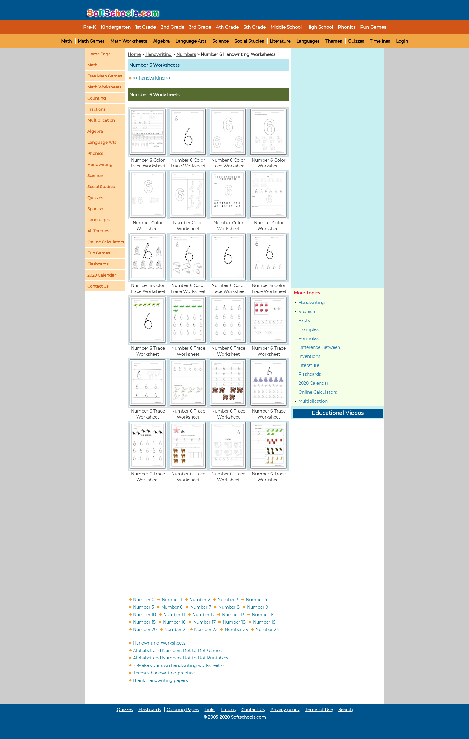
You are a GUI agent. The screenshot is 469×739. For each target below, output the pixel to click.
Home (134, 54)
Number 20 (145, 629)
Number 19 (264, 622)
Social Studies (249, 41)
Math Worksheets (128, 41)
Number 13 (233, 614)
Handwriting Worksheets (159, 642)
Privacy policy (285, 709)
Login (402, 41)
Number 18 (234, 622)
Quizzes (356, 41)
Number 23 (236, 629)
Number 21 (175, 629)
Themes (333, 41)
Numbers (186, 54)
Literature (280, 41)
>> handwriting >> (152, 78)
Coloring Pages (183, 709)
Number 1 (172, 599)
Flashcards (310, 374)
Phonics (95, 153)
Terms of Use (319, 709)
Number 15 (144, 622)
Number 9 (257, 607)
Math (66, 41)
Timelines (380, 41)
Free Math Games (104, 76)
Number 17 (204, 622)
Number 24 (267, 629)
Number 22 (205, 629)
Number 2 (199, 599)
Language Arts (191, 41)
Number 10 (144, 614)
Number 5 (143, 607)
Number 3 (227, 599)
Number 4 (256, 599)
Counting (96, 98)
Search (345, 709)
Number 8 (229, 607)
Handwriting (99, 164)
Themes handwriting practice (164, 672)
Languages (307, 41)
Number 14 (263, 614)
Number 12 (203, 614)
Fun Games (373, 27)
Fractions (96, 109)
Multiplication (101, 120)
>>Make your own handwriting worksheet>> (179, 665)
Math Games (91, 41)
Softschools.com (248, 717)
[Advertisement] (208, 536)
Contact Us (253, 709)
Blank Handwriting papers (160, 680)
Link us (228, 709)
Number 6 (172, 607)
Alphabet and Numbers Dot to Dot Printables (180, 657)
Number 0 (143, 599)
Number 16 (174, 622)
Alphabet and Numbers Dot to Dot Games (177, 650)
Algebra (161, 41)
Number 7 (200, 607)
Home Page (99, 53)
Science (220, 41)
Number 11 (174, 614)
